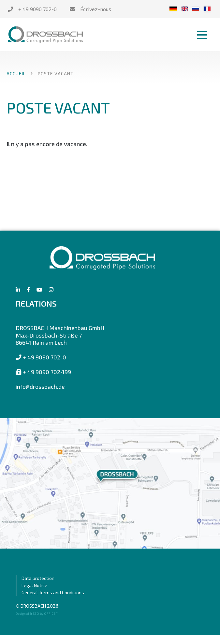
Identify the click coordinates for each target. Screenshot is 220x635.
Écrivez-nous (95, 9)
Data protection (38, 578)
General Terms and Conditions (53, 592)
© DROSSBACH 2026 (37, 606)
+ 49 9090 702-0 (37, 9)
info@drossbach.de (40, 386)
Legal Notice (34, 585)
